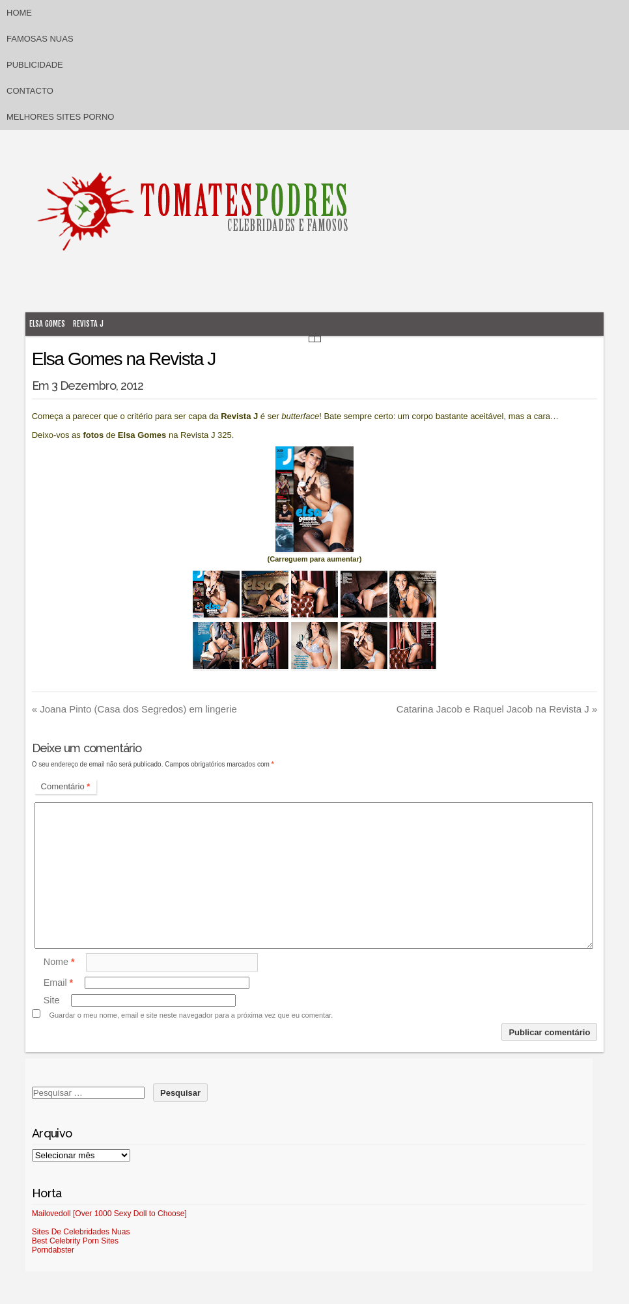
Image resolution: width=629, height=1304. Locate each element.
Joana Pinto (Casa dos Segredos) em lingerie (134, 708)
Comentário (66, 786)
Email (58, 982)
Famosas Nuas (40, 39)
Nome (59, 962)
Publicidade (35, 65)
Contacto (30, 91)
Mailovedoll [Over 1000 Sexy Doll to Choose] (109, 1213)
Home (19, 13)
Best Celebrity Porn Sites (75, 1240)
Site (52, 1000)
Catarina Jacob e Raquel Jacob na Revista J (497, 708)
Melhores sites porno (60, 117)
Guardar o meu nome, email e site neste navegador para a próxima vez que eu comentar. (191, 1015)
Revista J (88, 324)
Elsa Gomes (47, 324)
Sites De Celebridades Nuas (81, 1231)
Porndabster (53, 1250)
